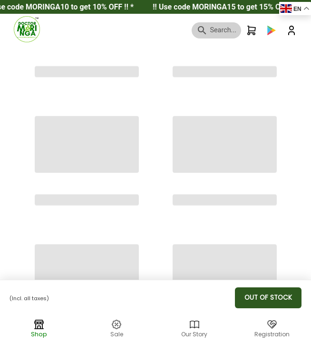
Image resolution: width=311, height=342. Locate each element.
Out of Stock (268, 297)
